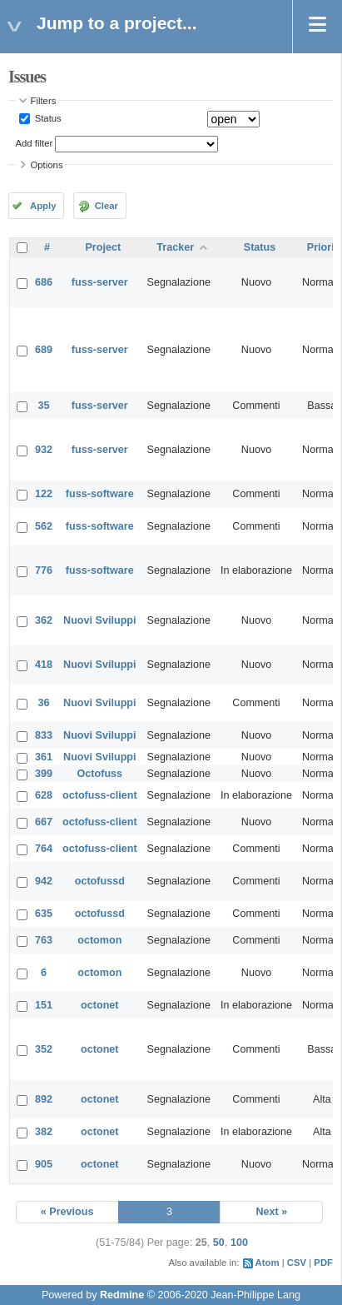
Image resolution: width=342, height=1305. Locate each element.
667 (43, 822)
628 (43, 795)
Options (47, 165)
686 (43, 282)
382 (43, 1132)
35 (44, 405)
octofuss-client (99, 795)
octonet (99, 1005)
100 (239, 1242)
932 (43, 450)
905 (43, 1164)
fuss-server (100, 282)
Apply (43, 206)
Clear (106, 206)
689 (43, 350)
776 (43, 570)
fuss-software (100, 494)
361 (43, 757)
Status (47, 118)
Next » (271, 1212)
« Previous (67, 1212)
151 (43, 1005)
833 (43, 735)
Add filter (34, 143)
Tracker (175, 247)
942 (43, 881)
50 (219, 1242)
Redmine (122, 1295)
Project (103, 247)
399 (43, 774)
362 (43, 620)
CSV (296, 1263)
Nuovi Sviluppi (99, 620)
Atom (267, 1263)
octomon (99, 940)
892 (43, 1099)
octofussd (100, 881)
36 (44, 703)
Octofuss (100, 774)
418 (43, 664)
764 (43, 848)
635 (43, 913)
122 (43, 494)
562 (43, 526)
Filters (44, 101)
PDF (323, 1263)
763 (43, 940)
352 (43, 1049)
